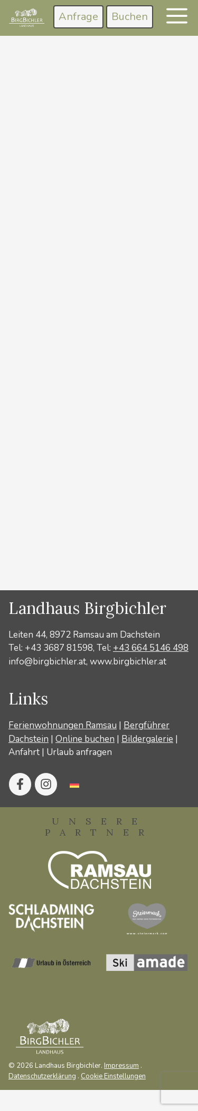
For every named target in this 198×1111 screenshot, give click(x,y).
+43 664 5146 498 (150, 648)
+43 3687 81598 (59, 648)
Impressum (121, 1065)
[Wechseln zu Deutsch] (74, 784)
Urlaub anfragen (79, 752)
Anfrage (78, 16)
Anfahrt (24, 752)
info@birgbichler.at (47, 662)
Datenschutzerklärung (42, 1076)
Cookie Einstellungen (113, 1076)
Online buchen (85, 739)
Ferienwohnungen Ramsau (62, 725)
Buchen (129, 16)
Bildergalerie (147, 739)
